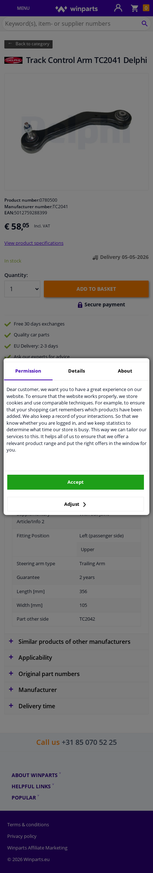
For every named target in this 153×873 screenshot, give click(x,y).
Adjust (75, 504)
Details (76, 371)
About (125, 371)
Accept (75, 482)
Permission (28, 371)
